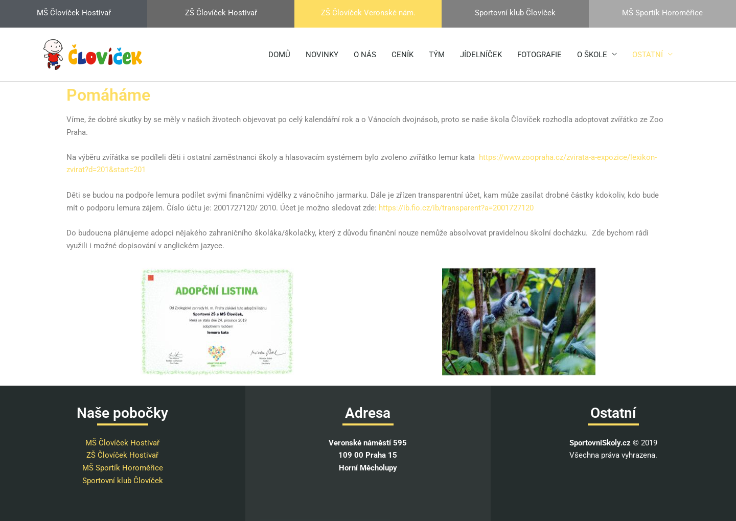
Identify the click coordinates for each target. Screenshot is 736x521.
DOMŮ (279, 54)
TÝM (437, 54)
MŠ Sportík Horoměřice (122, 467)
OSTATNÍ (647, 54)
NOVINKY (322, 54)
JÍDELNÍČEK (481, 54)
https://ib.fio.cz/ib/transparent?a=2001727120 (456, 207)
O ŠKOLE (592, 54)
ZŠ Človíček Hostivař (122, 455)
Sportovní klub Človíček (122, 480)
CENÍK (402, 54)
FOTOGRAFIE (539, 54)
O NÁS (365, 54)
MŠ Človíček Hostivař (122, 442)
